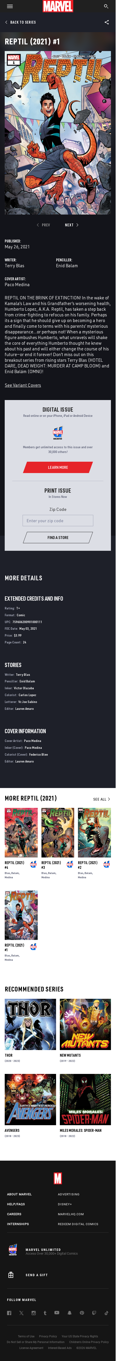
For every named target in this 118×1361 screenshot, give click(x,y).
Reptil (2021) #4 (14, 865)
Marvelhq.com (71, 1214)
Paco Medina (17, 284)
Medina (9, 877)
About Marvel (19, 1194)
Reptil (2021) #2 (88, 865)
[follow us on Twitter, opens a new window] (21, 1313)
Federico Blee (38, 754)
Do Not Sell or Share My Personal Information (36, 1342)
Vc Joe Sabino (27, 702)
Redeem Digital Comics (78, 1224)
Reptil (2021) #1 (14, 947)
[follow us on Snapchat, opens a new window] (69, 1313)
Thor (8, 1055)
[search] (106, 6)
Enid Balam (67, 265)
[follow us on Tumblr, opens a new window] (45, 1313)
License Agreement (31, 1348)
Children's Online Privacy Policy (89, 1342)
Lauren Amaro (24, 708)
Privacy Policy (48, 1336)
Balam (15, 873)
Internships (18, 1224)
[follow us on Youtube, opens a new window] (56, 1313)
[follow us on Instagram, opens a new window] (34, 1313)
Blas (7, 873)
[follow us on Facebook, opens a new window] (9, 1313)
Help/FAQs (16, 1204)
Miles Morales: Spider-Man (81, 1130)
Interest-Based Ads (60, 1348)
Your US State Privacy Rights (80, 1336)
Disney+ (65, 1204)
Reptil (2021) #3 (51, 865)
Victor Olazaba (24, 688)
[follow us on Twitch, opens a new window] (94, 1313)
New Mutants (70, 1055)
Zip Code (57, 509)
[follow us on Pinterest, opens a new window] (82, 1313)
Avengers (12, 1130)
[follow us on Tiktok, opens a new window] (106, 1313)
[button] (8, 6)
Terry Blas (14, 265)
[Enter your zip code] (58, 520)
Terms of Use (26, 1336)
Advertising (69, 1194)
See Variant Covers (23, 385)
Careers (14, 1214)
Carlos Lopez (27, 695)
